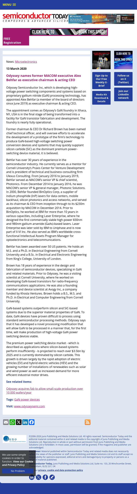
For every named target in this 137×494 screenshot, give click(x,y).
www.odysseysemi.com (29, 398)
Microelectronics (26, 54)
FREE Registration (117, 33)
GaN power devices (27, 391)
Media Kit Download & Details (101, 90)
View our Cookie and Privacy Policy (17, 463)
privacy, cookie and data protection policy (60, 462)
